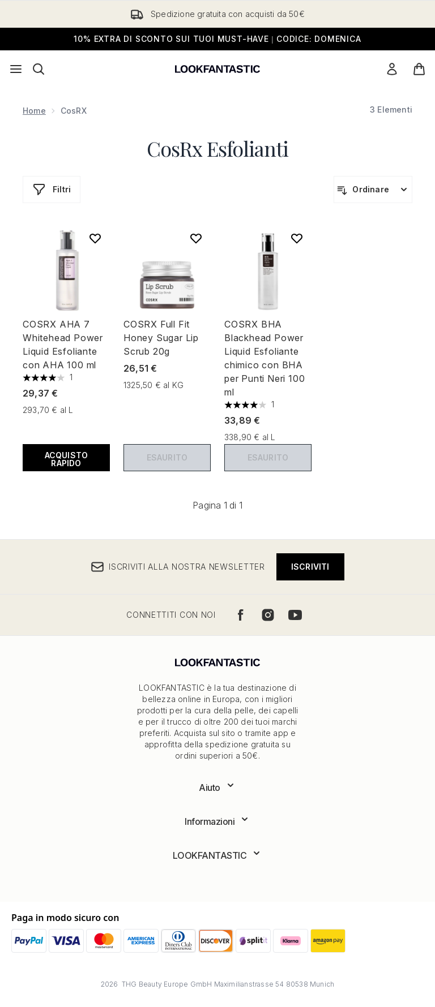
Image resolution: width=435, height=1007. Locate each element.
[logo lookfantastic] (217, 69)
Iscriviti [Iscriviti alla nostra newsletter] (310, 566)
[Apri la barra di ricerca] (38, 69)
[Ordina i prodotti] (373, 189)
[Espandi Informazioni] (217, 821)
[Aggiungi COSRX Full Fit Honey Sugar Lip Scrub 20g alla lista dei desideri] (196, 238)
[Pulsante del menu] (16, 69)
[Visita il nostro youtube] (295, 615)
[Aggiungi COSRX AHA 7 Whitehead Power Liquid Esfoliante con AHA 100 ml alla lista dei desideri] (95, 238)
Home (34, 110)
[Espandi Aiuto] (217, 787)
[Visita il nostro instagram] (268, 615)
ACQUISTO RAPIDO (66, 459)
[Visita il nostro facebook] (240, 615)
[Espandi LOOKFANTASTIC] (218, 855)
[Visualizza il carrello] (419, 69)
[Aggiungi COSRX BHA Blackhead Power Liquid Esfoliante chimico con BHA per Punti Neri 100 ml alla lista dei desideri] (296, 238)
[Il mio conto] (392, 69)
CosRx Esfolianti (217, 148)
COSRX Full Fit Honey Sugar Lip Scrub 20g (161, 338)
